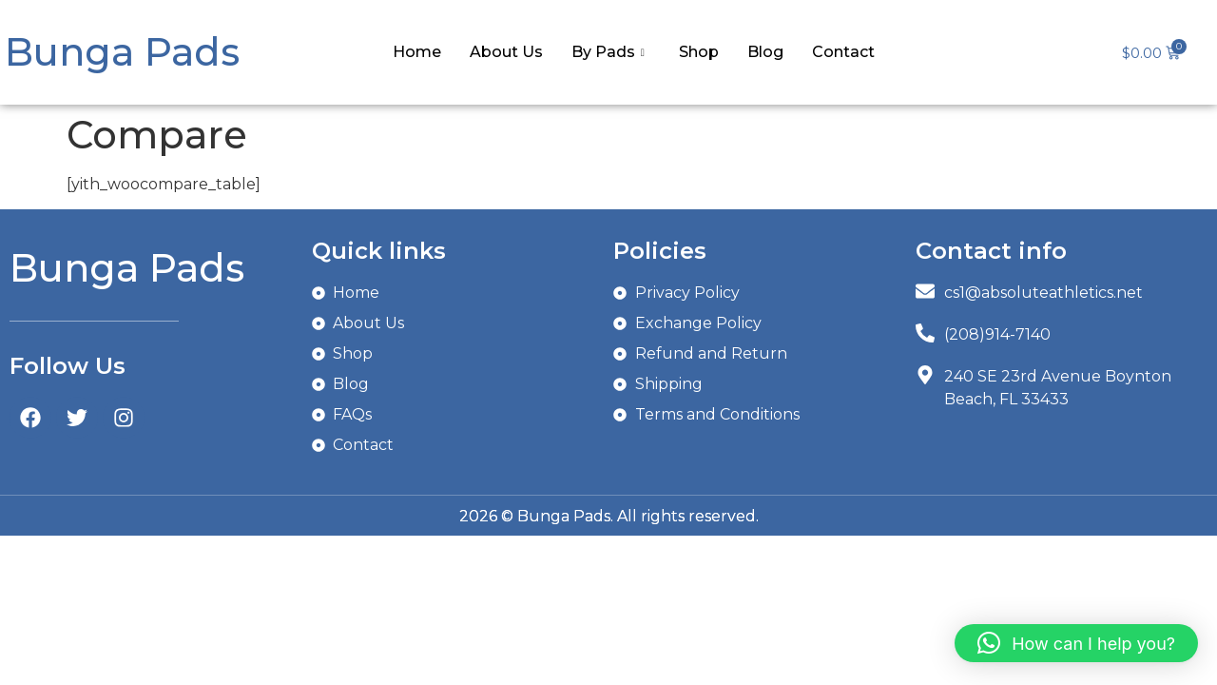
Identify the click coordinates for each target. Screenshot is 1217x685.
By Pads (608, 52)
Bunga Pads (122, 52)
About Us (506, 52)
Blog (765, 52)
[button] (1076, 643)
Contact (843, 52)
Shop (699, 52)
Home (417, 52)
